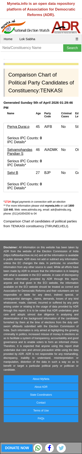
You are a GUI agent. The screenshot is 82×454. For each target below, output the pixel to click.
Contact (41, 402)
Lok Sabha (27, 39)
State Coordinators (41, 394)
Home (8, 39)
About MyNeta (41, 379)
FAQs (41, 418)
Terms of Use (41, 410)
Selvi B (12, 173)
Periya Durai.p (18, 127)
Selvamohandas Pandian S (19, 152)
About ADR (41, 386)
